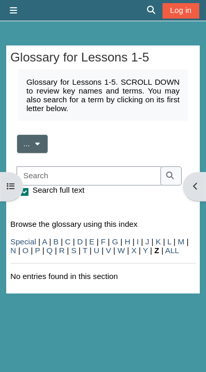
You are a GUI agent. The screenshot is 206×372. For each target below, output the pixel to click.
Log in (181, 10)
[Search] (89, 175)
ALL (172, 250)
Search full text (58, 189)
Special (23, 241)
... (35, 142)
